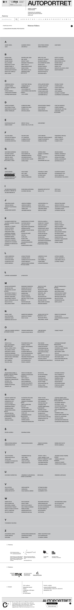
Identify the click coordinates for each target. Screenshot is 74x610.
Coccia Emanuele (43, 89)
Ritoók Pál (41, 372)
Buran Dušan (58, 64)
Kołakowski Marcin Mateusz (26, 242)
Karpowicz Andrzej (10, 240)
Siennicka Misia (9, 408)
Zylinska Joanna (43, 537)
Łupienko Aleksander (11, 275)
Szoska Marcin (59, 418)
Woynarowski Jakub (60, 501)
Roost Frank (41, 381)
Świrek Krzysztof (60, 443)
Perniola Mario (25, 344)
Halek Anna (24, 171)
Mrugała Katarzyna (60, 296)
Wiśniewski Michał (26, 512)
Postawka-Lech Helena (61, 348)
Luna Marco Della (60, 259)
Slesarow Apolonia (27, 397)
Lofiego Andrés (59, 256)
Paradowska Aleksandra (12, 355)
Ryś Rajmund (58, 386)
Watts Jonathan (9, 510)
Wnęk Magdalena (43, 503)
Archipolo (24, 46)
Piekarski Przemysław (27, 356)
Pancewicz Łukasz (10, 351)
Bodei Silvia (41, 64)
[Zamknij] (70, 603)
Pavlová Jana (8, 362)
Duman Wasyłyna (43, 110)
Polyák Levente (42, 358)
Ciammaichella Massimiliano (25, 86)
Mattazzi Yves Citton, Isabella (27, 299)
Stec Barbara (42, 401)
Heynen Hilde (42, 175)
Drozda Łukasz (25, 110)
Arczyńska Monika (43, 45)
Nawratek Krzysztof (11, 319)
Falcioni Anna (9, 135)
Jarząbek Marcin (26, 210)
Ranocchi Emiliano (26, 372)
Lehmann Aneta (25, 258)
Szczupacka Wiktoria (61, 406)
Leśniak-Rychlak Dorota (28, 259)
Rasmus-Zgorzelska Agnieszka (27, 375)
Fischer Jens (25, 135)
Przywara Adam (59, 356)
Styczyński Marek (43, 411)
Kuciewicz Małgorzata (61, 238)
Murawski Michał (59, 300)
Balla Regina (8, 62)
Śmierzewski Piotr (10, 444)
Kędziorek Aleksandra (27, 226)
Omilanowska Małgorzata (42, 331)
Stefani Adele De (42, 403)
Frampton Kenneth (43, 139)
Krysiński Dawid (59, 233)
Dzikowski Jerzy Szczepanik (59, 111)
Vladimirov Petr (42, 490)
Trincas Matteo (25, 462)
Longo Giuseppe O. (60, 258)
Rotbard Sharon (59, 372)
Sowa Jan (24, 413)
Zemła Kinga (24, 537)
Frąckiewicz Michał (60, 135)
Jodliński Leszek (59, 208)
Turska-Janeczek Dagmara (59, 459)
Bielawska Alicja (26, 69)
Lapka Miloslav (9, 258)
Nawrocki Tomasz (26, 316)
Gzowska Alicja (59, 160)
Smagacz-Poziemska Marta (27, 402)
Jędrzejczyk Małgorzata (62, 206)
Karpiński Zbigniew (10, 238)
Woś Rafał (41, 512)
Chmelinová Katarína (11, 92)
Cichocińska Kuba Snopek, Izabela (28, 91)
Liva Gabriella (42, 259)
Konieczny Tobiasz (43, 223)
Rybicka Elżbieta (59, 385)
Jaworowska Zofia (43, 206)
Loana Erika (41, 261)
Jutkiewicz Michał (60, 210)
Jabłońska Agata (9, 203)
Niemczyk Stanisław (60, 314)
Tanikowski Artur (10, 457)
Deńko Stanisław (9, 110)
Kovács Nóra (41, 231)
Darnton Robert (9, 105)
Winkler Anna (25, 508)
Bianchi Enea (25, 68)
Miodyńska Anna (59, 291)
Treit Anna (24, 457)
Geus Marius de (25, 153)
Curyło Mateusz (59, 87)
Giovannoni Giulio (26, 157)
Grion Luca (41, 158)
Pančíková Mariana (10, 353)
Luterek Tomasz (59, 261)
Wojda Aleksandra (43, 507)
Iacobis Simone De (10, 192)
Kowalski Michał (42, 233)
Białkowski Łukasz (26, 66)
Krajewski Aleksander (44, 240)
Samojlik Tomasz (9, 399)
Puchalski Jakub (59, 360)
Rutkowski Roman (60, 383)
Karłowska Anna (9, 231)
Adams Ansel (8, 45)
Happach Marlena (26, 177)
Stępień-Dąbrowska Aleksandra (43, 407)
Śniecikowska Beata (27, 443)
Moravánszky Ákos (60, 294)
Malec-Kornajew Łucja (11, 300)
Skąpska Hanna (9, 420)
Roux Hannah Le (59, 374)
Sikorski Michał (9, 413)
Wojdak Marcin (42, 508)
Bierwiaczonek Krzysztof (25, 72)
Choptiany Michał (26, 84)
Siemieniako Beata (10, 406)
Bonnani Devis (42, 68)
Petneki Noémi (25, 349)
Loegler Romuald (43, 263)
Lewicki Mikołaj (25, 261)
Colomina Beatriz (43, 92)
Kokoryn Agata (25, 240)
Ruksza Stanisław (60, 376)
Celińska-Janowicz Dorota (10, 88)
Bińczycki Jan (42, 57)
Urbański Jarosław (60, 475)
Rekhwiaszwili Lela (26, 384)
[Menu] (4, 2)
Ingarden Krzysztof (44, 189)
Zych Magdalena (42, 535)
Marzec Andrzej (26, 296)
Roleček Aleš (42, 378)
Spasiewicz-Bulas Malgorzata (26, 415)
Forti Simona (41, 135)
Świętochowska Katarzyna (42, 444)
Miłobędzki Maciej (60, 289)
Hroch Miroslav (59, 175)
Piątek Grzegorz (26, 355)
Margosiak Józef (26, 291)
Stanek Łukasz (25, 419)
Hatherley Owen (42, 171)
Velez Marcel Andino (27, 490)
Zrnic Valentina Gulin (44, 533)
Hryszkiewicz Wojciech (61, 177)
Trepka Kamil (25, 459)
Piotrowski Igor (26, 360)
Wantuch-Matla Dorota (11, 508)
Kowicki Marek (42, 235)
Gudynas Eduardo (60, 155)
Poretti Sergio (59, 346)
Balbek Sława (8, 61)
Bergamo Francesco (27, 62)
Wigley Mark (24, 503)
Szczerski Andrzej (60, 402)
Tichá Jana (8, 459)
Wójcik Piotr (58, 505)
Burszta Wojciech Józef (62, 68)
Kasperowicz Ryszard (27, 221)
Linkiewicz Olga (42, 256)
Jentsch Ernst (42, 210)
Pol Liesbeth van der (44, 355)
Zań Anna (7, 537)
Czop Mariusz (58, 91)
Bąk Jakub (24, 59)
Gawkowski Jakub (10, 155)
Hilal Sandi (41, 177)
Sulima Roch (41, 413)
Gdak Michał (24, 152)
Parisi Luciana (9, 358)
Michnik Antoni (42, 300)
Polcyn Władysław (43, 356)
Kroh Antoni (58, 230)
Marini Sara (24, 293)
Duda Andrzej (42, 107)
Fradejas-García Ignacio (45, 137)
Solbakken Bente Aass (27, 411)
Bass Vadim (8, 73)
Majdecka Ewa (9, 288)
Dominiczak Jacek (26, 107)
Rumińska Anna (59, 378)
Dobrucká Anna (25, 105)
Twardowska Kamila (60, 464)
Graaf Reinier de (42, 157)
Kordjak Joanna (42, 224)
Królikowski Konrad (60, 231)
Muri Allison (58, 301)
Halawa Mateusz (9, 175)
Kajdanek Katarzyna (10, 221)
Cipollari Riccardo (43, 84)
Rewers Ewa (24, 386)
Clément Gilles (42, 87)
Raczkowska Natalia (10, 377)
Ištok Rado (58, 191)
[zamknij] (72, 26)
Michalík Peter (42, 296)
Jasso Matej (41, 205)
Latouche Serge (9, 259)
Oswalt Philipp (59, 330)
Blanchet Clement (43, 59)
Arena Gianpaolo (43, 46)
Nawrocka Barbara (27, 314)
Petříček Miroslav (26, 351)
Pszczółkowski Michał (61, 358)
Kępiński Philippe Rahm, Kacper (27, 230)
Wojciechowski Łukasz (44, 505)
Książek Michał (59, 237)
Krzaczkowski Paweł (60, 235)
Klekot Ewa (24, 238)
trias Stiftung (25, 461)
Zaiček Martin (9, 535)
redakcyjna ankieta (26, 383)
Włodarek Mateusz (43, 501)
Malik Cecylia (8, 301)
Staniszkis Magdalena (27, 421)
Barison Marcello (10, 68)
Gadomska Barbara (10, 152)
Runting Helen (59, 379)
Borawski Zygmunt (43, 69)
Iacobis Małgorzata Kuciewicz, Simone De (10, 190)
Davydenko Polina (10, 107)
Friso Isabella (59, 137)
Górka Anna (24, 160)
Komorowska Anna (26, 245)
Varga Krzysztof (10, 490)
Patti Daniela (8, 360)
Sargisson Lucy (9, 401)
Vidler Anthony (42, 489)
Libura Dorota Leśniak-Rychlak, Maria (27, 264)
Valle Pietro (8, 487)
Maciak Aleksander (10, 286)
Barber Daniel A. (9, 66)
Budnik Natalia (59, 62)
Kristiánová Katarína (60, 228)
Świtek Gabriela (59, 444)
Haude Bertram (42, 173)
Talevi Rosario (9, 455)
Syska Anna (41, 420)
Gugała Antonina (59, 157)
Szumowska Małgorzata (62, 421)
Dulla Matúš (41, 109)
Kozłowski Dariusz (43, 238)
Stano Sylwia (42, 397)
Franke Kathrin (42, 141)
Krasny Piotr (58, 223)
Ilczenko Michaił (26, 191)
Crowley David (59, 84)
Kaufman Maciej (25, 223)
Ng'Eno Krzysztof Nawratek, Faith (43, 315)
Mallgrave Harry (10, 303)
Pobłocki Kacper (42, 346)
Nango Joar (8, 314)
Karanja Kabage (9, 228)
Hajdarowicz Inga (10, 173)
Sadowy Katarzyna (10, 397)
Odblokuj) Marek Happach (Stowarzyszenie (11, 331)
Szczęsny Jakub (59, 404)
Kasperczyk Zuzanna (11, 241)
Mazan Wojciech (26, 303)
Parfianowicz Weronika (11, 356)
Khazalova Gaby (26, 233)
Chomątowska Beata (10, 94)
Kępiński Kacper (25, 228)
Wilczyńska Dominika (27, 507)
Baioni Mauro (8, 59)
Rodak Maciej (42, 376)
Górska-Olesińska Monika (43, 154)
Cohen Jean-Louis (43, 91)
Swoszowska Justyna (44, 416)
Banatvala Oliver (10, 64)
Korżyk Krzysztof (43, 230)
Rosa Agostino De (43, 383)
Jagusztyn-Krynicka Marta (10, 207)
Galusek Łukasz (9, 153)
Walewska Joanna (10, 505)
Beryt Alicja (25, 64)
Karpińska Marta (9, 236)
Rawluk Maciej (25, 379)
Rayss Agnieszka (26, 381)
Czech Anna (58, 89)
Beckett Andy (25, 61)
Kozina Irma (41, 237)
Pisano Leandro (25, 362)
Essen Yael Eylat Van (27, 124)
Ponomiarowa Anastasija (45, 360)
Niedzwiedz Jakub (43, 319)
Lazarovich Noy (9, 261)
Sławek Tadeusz (26, 399)
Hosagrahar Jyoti (60, 173)
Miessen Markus (42, 303)
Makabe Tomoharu (10, 296)
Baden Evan (8, 57)
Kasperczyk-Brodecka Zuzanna (11, 244)
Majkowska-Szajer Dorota (10, 290)
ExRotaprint (41, 123)
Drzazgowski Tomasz (44, 105)
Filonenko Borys (9, 139)
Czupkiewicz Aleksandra (62, 94)
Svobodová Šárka (43, 415)
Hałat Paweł (24, 175)
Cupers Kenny (59, 85)
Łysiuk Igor (24, 275)
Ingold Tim (41, 191)
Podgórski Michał (43, 348)
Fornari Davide (25, 141)
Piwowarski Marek (43, 344)
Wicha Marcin (25, 501)
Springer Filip (25, 418)
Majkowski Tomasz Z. (11, 293)
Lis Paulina (41, 258)
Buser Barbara (59, 69)
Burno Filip (58, 66)
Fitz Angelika (25, 137)
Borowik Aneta (42, 73)
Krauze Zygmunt (59, 224)
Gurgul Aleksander (60, 159)
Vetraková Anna (42, 487)
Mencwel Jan (42, 293)
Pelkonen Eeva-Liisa (26, 343)
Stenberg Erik (42, 404)
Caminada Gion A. (9, 84)
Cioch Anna (24, 94)
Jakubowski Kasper (10, 210)
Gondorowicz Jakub (27, 159)
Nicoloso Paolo (42, 317)
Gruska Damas (59, 152)
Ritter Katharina (43, 374)
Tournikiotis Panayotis (11, 461)
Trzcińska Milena (43, 462)
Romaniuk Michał (43, 379)
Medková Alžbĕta (43, 291)
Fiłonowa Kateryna (10, 141)
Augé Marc (58, 45)
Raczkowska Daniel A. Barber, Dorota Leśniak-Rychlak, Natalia (11, 374)
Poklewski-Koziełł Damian (43, 352)
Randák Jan (8, 386)
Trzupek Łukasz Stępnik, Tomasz (61, 456)
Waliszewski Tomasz (10, 507)
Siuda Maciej (8, 418)
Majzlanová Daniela (10, 294)
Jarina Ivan (24, 208)
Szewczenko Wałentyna (62, 414)
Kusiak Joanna (59, 242)
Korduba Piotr (42, 226)
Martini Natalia (25, 295)
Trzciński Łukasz (43, 464)
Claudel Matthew (43, 85)
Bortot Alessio (59, 57)
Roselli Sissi (41, 385)
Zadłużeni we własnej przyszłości (14, 28)
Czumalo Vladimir (60, 92)
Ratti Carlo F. (25, 377)
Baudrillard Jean (26, 57)
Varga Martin (25, 487)
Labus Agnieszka (9, 256)
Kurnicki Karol (59, 240)
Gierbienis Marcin (26, 155)
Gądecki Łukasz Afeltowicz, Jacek (9, 159)
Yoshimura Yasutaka (10, 523)
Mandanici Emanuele (27, 286)
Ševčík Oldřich (9, 432)
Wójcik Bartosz (59, 503)
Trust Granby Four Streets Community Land (45, 458)
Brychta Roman (59, 59)
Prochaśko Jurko (60, 351)
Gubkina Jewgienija (60, 153)
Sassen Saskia (9, 403)
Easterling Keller (10, 123)
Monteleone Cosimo (60, 293)
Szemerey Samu (59, 412)
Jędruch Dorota (59, 205)
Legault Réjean (25, 256)
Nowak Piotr (58, 316)
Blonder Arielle (42, 61)
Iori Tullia (57, 189)
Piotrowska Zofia (26, 358)
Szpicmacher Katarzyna (61, 419)
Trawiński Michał (26, 455)
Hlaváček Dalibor (60, 171)
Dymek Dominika (59, 107)
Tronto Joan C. (42, 455)
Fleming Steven (25, 139)
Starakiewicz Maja (43, 399)
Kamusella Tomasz (10, 226)
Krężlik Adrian (59, 226)
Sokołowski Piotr (26, 409)
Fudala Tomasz (59, 139)
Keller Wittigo (25, 224)
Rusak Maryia (58, 381)
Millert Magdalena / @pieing (60, 287)
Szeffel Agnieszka (60, 407)
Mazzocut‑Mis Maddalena (42, 287)
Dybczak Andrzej (60, 105)
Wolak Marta (42, 510)
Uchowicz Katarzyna (11, 475)
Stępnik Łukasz (42, 409)
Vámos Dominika (9, 489)
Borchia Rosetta (43, 71)
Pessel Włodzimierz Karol (27, 347)
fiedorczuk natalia (10, 137)
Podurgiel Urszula (43, 350)
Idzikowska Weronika (27, 189)
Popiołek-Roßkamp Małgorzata (60, 343)
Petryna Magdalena (27, 353)
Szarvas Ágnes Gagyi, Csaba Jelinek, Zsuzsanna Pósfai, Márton (61, 399)
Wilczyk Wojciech (26, 505)
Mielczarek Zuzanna (44, 301)
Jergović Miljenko (60, 203)
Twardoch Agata (59, 462)
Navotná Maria (9, 316)
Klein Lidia (24, 236)
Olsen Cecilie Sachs (27, 332)
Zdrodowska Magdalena (28, 533)
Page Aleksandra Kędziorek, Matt (9, 345)
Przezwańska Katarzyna (62, 355)
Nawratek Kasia (9, 317)
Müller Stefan (59, 298)
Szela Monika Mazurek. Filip (61, 410)
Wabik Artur (8, 501)
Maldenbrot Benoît (10, 298)
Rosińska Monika (43, 386)
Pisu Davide (41, 343)
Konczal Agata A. (42, 221)
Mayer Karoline (25, 301)
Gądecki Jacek (9, 157)
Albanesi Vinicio (25, 45)
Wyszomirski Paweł (60, 507)
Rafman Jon (8, 381)
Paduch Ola (8, 343)
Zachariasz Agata (10, 533)
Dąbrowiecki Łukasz (10, 109)
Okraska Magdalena (27, 330)
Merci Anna (41, 294)
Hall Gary (24, 173)
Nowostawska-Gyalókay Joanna (61, 318)
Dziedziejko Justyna (60, 109)
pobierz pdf (30, 15)
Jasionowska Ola (43, 203)
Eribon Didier (8, 124)
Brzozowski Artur (60, 61)
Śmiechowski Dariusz (11, 443)
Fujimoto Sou (58, 141)
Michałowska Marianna (44, 298)
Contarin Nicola (42, 94)
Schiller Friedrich (10, 404)
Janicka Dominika (26, 203)
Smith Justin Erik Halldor (26, 405)
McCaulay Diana (42, 289)
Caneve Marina (9, 85)
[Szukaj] (16, 19)
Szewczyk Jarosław (60, 416)
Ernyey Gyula (25, 123)
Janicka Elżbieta (26, 205)
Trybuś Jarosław (43, 460)
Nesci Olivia (24, 317)
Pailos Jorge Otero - (10, 348)
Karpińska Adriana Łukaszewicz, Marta (9, 234)
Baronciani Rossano (11, 69)
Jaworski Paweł (42, 208)
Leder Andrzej (9, 263)
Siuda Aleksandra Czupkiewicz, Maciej (9, 415)
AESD (6, 46)
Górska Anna (42, 152)
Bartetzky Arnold (10, 71)
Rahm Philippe (8, 382)
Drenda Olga (25, 109)
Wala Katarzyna (9, 503)
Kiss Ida (23, 235)
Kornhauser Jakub (43, 228)
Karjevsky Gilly (9, 229)
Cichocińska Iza (25, 89)
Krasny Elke (58, 221)
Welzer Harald (9, 512)
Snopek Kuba (25, 407)
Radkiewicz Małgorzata (11, 379)
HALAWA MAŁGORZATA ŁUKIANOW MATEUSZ (10, 177)
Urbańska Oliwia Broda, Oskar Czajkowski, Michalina (32, 475)
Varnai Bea (24, 489)
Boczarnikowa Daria (44, 62)
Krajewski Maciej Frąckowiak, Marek (43, 243)
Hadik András (8, 171)
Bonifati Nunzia (42, 66)
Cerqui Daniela (9, 90)
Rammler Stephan (10, 384)
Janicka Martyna (26, 206)
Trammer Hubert (9, 462)
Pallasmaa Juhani (10, 349)
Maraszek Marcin (26, 289)
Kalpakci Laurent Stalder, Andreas (11, 223)
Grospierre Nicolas (43, 160)
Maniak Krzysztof (26, 288)
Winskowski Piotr (26, 510)
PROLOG (57, 353)
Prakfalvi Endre (59, 349)
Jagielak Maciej (9, 205)
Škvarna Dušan (25, 432)
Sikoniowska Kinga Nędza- (9, 410)
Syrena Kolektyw (43, 418)
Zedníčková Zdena (26, 535)
